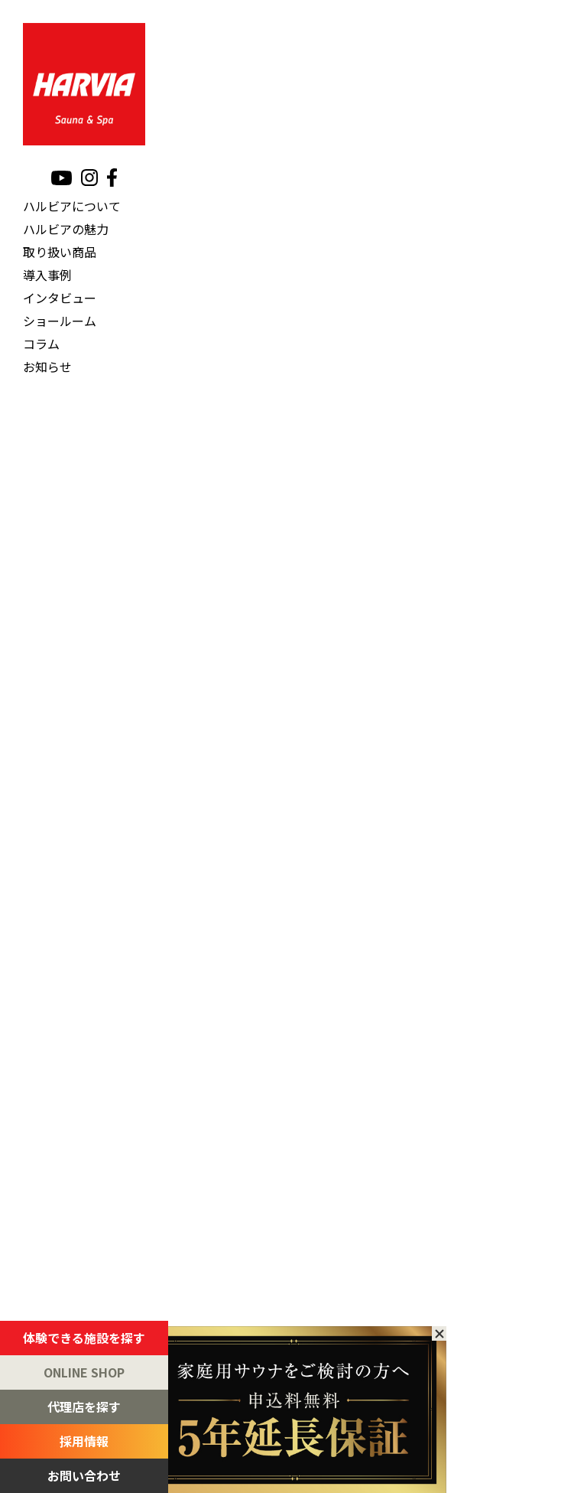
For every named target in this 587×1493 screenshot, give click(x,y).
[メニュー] (572, 12)
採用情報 (84, 1441)
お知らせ (47, 366)
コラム (41, 343)
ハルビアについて (72, 206)
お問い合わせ (84, 1475)
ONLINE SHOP (84, 1372)
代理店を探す (84, 1406)
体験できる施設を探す (84, 1337)
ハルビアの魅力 (66, 229)
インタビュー (59, 297)
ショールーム (59, 320)
